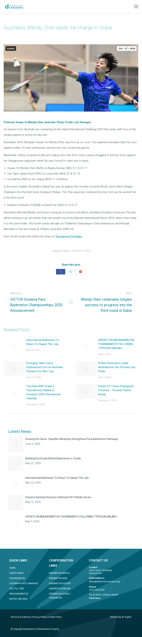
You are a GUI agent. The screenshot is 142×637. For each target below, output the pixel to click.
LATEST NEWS (16, 573)
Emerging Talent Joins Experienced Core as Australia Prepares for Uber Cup (44, 367)
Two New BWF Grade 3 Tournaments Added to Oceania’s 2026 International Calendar (43, 392)
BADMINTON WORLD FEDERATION (59, 595)
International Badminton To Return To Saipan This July (42, 342)
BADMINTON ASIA (58, 578)
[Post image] (14, 345)
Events (10, 48)
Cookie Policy (55, 617)
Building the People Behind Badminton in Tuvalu (53, 458)
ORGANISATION (17, 578)
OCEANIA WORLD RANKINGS (23, 583)
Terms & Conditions (21, 617)
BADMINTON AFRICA (59, 573)
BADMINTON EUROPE (60, 583)
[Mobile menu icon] (136, 6)
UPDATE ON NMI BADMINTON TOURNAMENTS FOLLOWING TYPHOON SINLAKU (116, 344)
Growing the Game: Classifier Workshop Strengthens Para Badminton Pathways (71, 439)
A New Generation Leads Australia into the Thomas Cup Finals (116, 367)
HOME (12, 568)
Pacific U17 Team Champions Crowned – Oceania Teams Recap (116, 390)
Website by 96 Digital (120, 617)
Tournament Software (68, 236)
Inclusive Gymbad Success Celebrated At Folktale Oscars (58, 497)
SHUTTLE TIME (16, 588)
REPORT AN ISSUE (18, 599)
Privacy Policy (39, 617)
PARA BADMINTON (18, 593)
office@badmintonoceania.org (104, 581)
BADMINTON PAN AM (59, 588)
